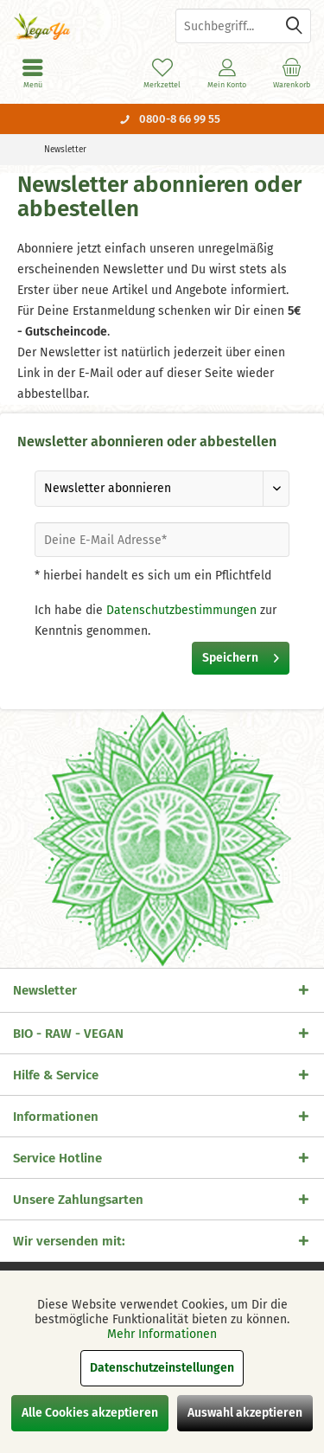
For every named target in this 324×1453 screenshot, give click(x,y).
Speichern (240, 654)
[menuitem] (291, 73)
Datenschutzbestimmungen (181, 610)
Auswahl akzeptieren (244, 1412)
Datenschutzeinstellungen (162, 1367)
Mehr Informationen (162, 1334)
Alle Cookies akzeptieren (90, 1412)
